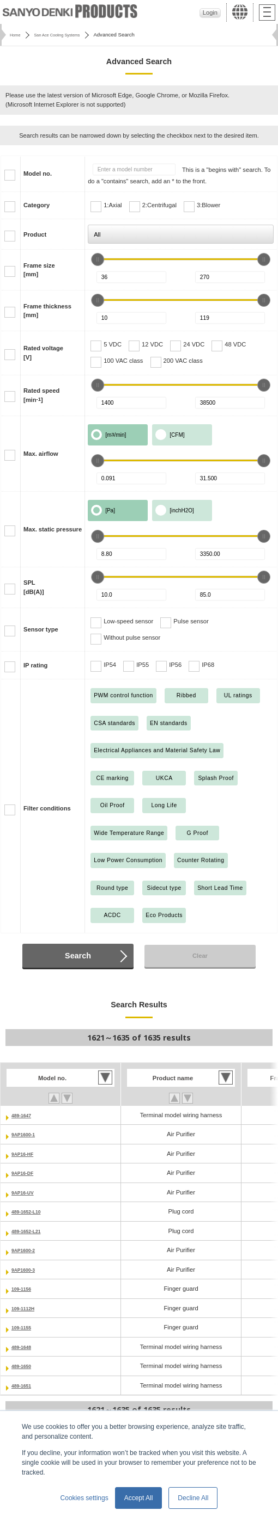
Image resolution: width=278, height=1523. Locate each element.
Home (16, 35)
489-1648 (24, 1347)
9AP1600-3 (26, 1269)
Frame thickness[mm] (47, 311)
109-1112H (26, 1308)
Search (78, 955)
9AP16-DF (25, 1172)
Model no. (37, 173)
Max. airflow (40, 453)
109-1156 (24, 1288)
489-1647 (24, 1115)
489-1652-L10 (30, 1211)
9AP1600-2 (26, 1250)
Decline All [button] (193, 1498)
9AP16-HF (25, 1153)
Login (210, 12)
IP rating (35, 665)
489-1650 (24, 1366)
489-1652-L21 (30, 1231)
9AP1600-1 (26, 1134)
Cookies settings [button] (84, 1498)
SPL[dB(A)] (33, 587)
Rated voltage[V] (43, 353)
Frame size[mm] (39, 270)
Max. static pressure (52, 529)
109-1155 (24, 1327)
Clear (200, 955)
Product (34, 234)
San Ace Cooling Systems (67, 35)
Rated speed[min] (41, 395)
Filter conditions (47, 808)
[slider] (97, 259)
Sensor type (40, 629)
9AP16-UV (25, 1192)
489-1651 (24, 1385)
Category (36, 205)
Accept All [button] (138, 1498)
